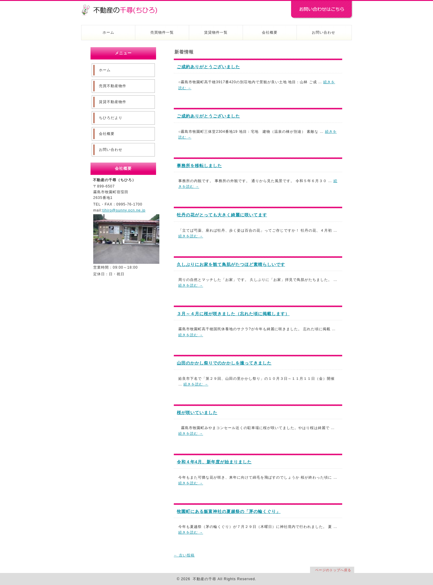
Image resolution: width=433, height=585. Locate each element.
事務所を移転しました (199, 165)
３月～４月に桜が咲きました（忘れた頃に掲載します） (233, 313)
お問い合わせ (323, 32)
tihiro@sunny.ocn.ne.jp (123, 210)
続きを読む (190, 236)
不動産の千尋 (121, 6)
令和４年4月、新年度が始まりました (214, 461)
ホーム (108, 32)
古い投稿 (184, 555)
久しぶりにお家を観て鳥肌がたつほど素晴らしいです (231, 264)
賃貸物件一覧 (216, 32)
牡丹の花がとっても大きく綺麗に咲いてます (222, 214)
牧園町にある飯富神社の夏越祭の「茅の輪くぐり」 (229, 511)
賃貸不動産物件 (112, 102)
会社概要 (270, 32)
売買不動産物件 (112, 86)
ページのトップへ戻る (333, 570)
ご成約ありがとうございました (208, 66)
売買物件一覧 (162, 32)
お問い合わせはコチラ (321, 10)
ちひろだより (110, 118)
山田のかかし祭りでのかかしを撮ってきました (224, 363)
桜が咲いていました (197, 412)
